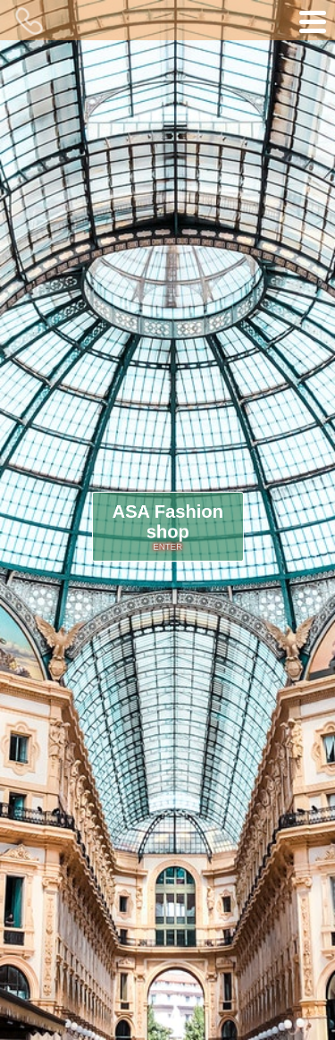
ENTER (167, 545)
